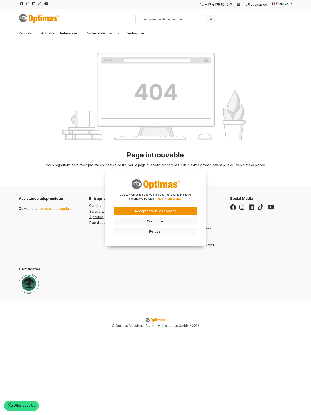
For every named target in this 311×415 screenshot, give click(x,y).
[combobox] (171, 19)
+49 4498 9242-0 (215, 4)
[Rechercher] (211, 19)
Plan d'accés (99, 223)
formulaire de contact (55, 208)
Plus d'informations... (169, 198)
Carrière (95, 206)
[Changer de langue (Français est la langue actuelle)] (280, 3)
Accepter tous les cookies (155, 211)
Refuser (155, 231)
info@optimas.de (251, 4)
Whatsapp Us (21, 405)
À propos (96, 217)
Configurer (155, 221)
